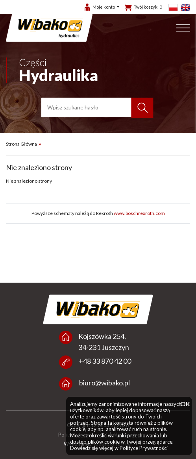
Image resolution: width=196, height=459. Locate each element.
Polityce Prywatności (144, 448)
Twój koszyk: (148, 6)
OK (184, 404)
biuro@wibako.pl (104, 382)
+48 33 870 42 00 (105, 361)
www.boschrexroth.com (139, 213)
